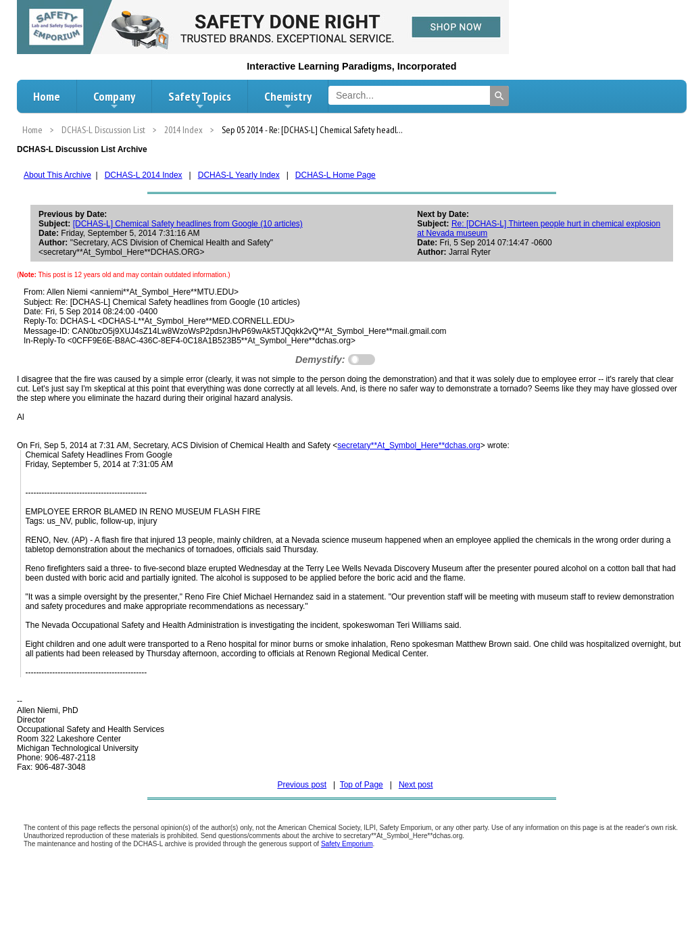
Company (114, 100)
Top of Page (361, 784)
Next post (416, 784)
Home (46, 96)
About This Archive (57, 175)
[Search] (499, 96)
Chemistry (288, 100)
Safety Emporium (347, 844)
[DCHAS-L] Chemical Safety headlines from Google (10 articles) (188, 223)
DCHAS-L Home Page (335, 175)
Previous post (301, 784)
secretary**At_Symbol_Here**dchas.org (408, 445)
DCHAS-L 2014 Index (143, 175)
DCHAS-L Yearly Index (239, 175)
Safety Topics (199, 100)
